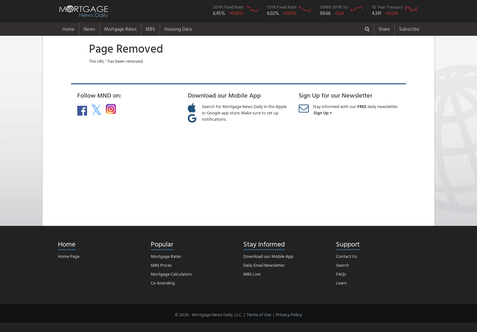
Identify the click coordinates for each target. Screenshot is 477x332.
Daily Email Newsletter (264, 265)
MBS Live (251, 274)
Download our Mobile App (268, 256)
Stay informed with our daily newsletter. (355, 109)
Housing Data (178, 29)
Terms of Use (259, 314)
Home (68, 29)
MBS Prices (161, 265)
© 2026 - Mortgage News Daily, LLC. (208, 314)
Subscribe (409, 29)
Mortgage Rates (120, 29)
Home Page (69, 256)
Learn (341, 282)
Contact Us (346, 256)
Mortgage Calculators (171, 274)
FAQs (341, 274)
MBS (150, 29)
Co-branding (163, 282)
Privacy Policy (289, 314)
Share (384, 29)
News (89, 29)
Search (342, 265)
